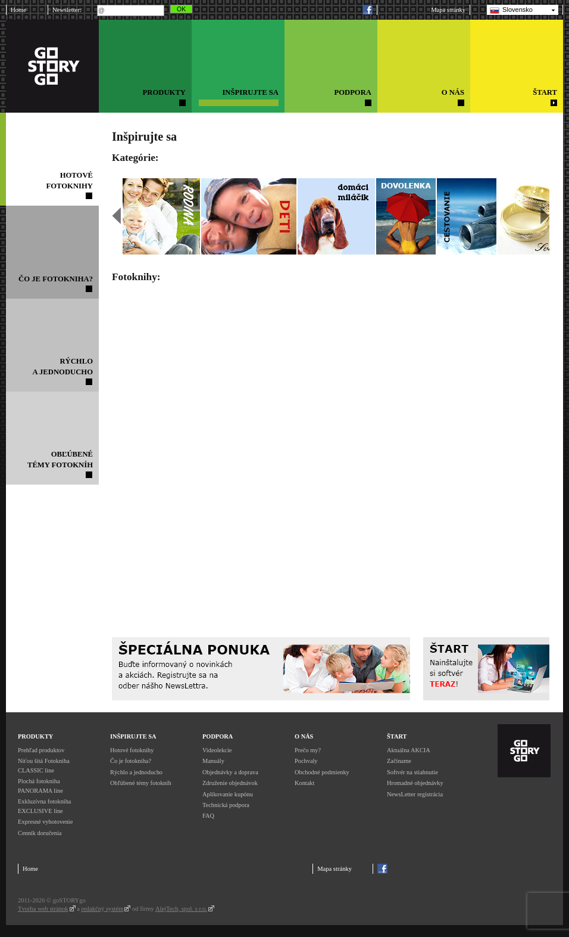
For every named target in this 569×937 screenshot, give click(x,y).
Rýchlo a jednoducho (136, 772)
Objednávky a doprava (230, 772)
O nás (304, 736)
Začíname (399, 761)
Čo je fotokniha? (130, 761)
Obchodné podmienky (322, 772)
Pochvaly (306, 761)
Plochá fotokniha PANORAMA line (40, 786)
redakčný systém (103, 908)
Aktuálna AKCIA (408, 750)
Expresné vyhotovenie (45, 821)
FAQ (208, 815)
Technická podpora (225, 805)
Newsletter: (67, 10)
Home (18, 10)
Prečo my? (308, 750)
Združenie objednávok (230, 783)
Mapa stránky (448, 10)
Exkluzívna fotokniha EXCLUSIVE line (44, 806)
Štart (397, 736)
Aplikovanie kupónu (227, 794)
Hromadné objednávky (415, 783)
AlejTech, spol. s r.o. (181, 908)
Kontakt (304, 783)
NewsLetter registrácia (415, 794)
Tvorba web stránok (43, 908)
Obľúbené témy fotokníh (140, 783)
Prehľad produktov (41, 750)
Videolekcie (217, 750)
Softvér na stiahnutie (412, 772)
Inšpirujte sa (133, 736)
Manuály (213, 761)
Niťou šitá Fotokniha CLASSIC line (44, 766)
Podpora (217, 736)
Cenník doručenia (39, 833)
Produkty (35, 736)
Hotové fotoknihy (132, 750)
